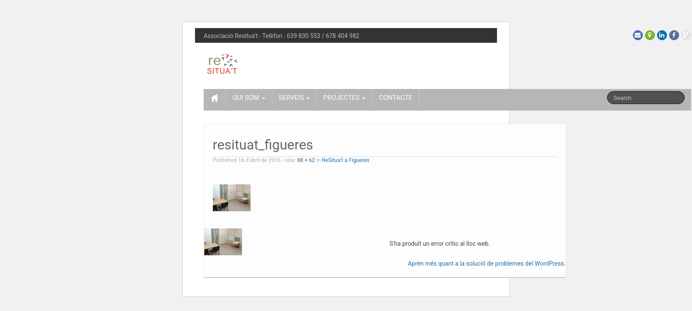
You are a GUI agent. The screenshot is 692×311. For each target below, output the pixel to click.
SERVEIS (294, 98)
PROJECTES (344, 98)
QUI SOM (249, 98)
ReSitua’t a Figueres (345, 160)
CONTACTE (395, 98)
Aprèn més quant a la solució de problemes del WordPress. (487, 263)
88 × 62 (306, 160)
